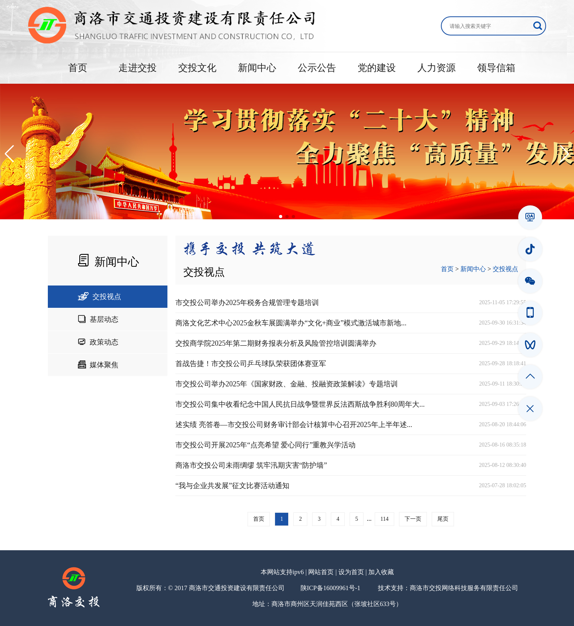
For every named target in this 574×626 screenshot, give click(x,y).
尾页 (442, 519)
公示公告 (317, 68)
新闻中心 (257, 68)
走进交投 (137, 68)
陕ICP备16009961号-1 (330, 588)
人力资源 (436, 68)
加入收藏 (381, 572)
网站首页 (321, 572)
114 (384, 519)
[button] (9, 154)
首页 (77, 68)
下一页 (413, 519)
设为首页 (351, 572)
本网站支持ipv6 (282, 572)
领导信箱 (496, 68)
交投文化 (197, 68)
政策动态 (98, 342)
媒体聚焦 (98, 365)
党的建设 (377, 68)
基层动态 (98, 319)
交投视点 (99, 296)
